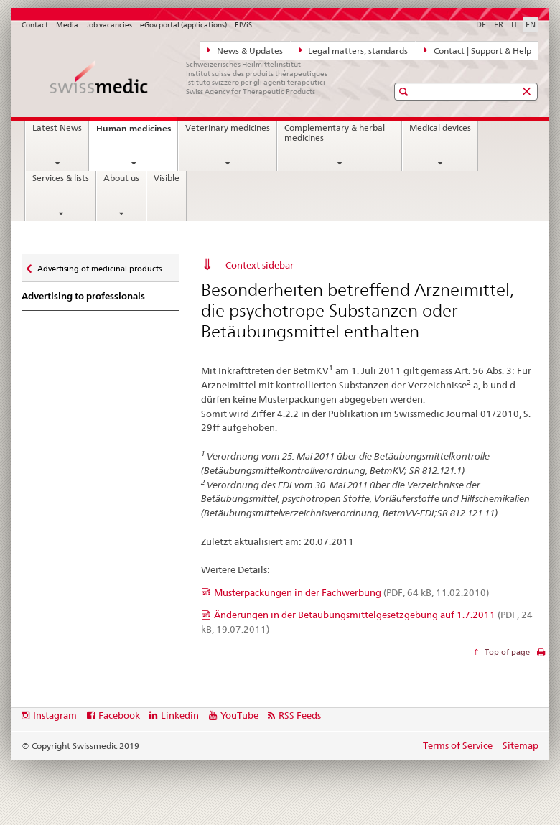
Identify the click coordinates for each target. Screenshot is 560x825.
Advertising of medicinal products (99, 265)
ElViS (243, 25)
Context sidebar (259, 265)
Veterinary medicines (227, 128)
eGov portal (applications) (183, 25)
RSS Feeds (300, 715)
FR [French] (498, 24)
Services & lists (60, 178)
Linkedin (180, 715)
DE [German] (481, 24)
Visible (166, 178)
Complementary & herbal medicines (334, 133)
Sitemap (520, 745)
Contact (35, 25)
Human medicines (136, 132)
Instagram (55, 715)
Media (67, 25)
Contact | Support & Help (477, 50)
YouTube (239, 715)
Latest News (57, 128)
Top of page (506, 652)
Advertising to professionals (83, 296)
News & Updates (245, 50)
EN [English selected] (531, 24)
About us (121, 178)
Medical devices (440, 128)
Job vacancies (109, 25)
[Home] (190, 77)
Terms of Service (458, 745)
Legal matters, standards (354, 50)
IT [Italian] (514, 24)
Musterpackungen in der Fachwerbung (351, 592)
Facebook (119, 715)
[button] (405, 91)
